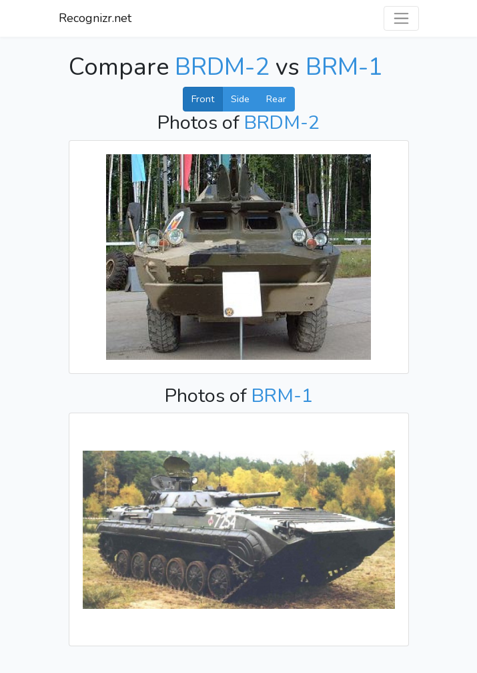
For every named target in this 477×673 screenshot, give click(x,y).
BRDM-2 (222, 67)
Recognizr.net (95, 18)
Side (240, 98)
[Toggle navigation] (401, 18)
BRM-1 (344, 67)
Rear (276, 98)
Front (202, 98)
